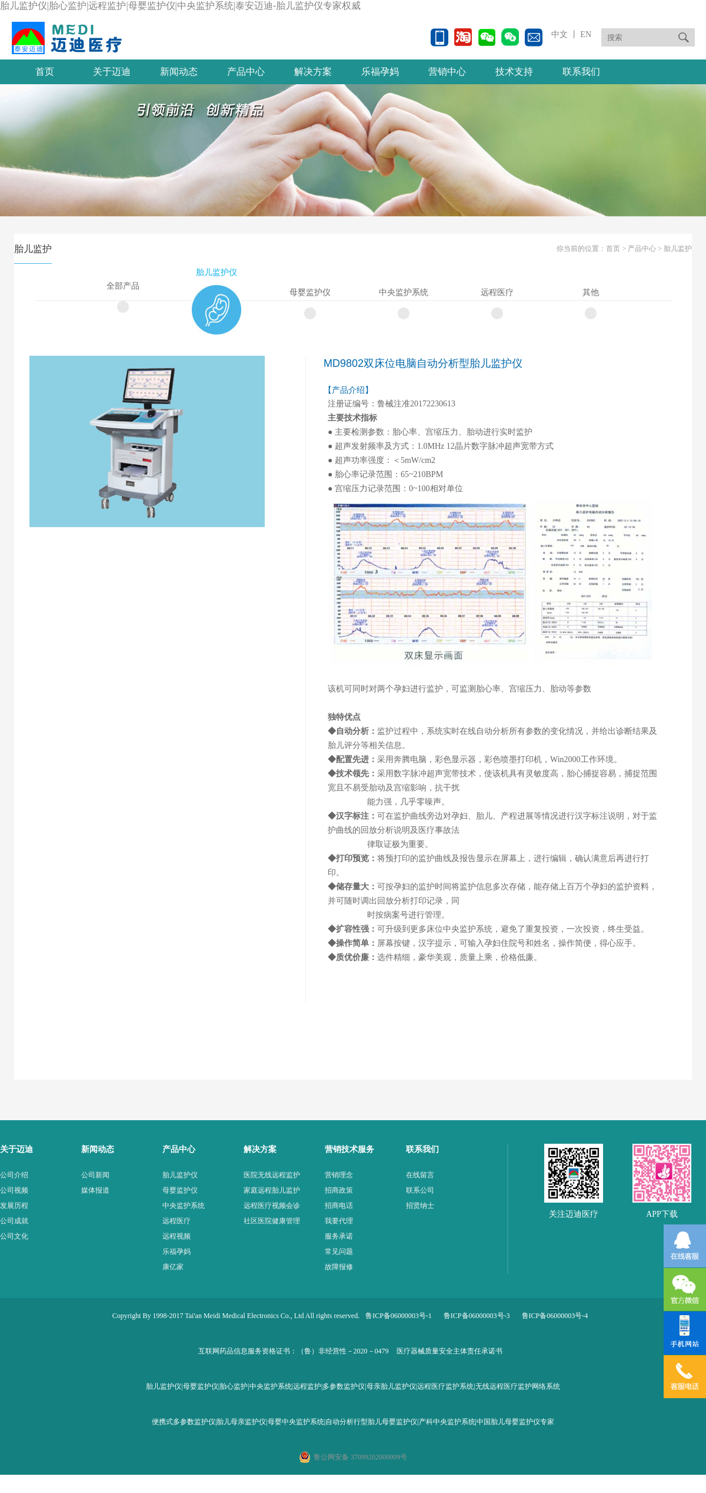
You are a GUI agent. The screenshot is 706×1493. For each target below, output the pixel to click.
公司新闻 (95, 1175)
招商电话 (339, 1205)
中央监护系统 (403, 292)
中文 (559, 34)
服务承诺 (339, 1236)
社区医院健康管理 (272, 1221)
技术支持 (514, 72)
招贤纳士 (420, 1205)
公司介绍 (14, 1175)
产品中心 (246, 72)
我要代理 (339, 1221)
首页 (44, 72)
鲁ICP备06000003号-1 (398, 1316)
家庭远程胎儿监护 (272, 1190)
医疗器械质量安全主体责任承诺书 (449, 1351)
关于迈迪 (112, 72)
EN (584, 34)
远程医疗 (497, 292)
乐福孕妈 (380, 72)
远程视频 (176, 1236)
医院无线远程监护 (272, 1175)
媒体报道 (95, 1190)
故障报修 (339, 1267)
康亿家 (173, 1267)
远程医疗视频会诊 (272, 1205)
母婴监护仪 (310, 292)
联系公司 (420, 1190)
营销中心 (447, 72)
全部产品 (122, 286)
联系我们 (581, 72)
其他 (590, 292)
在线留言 (420, 1175)
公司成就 (14, 1221)
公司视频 (14, 1190)
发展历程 (14, 1205)
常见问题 (339, 1251)
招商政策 (339, 1190)
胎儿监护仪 (216, 272)
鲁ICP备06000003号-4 (555, 1316)
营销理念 (339, 1175)
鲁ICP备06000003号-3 (477, 1316)
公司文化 (14, 1236)
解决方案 (313, 72)
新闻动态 (179, 72)
